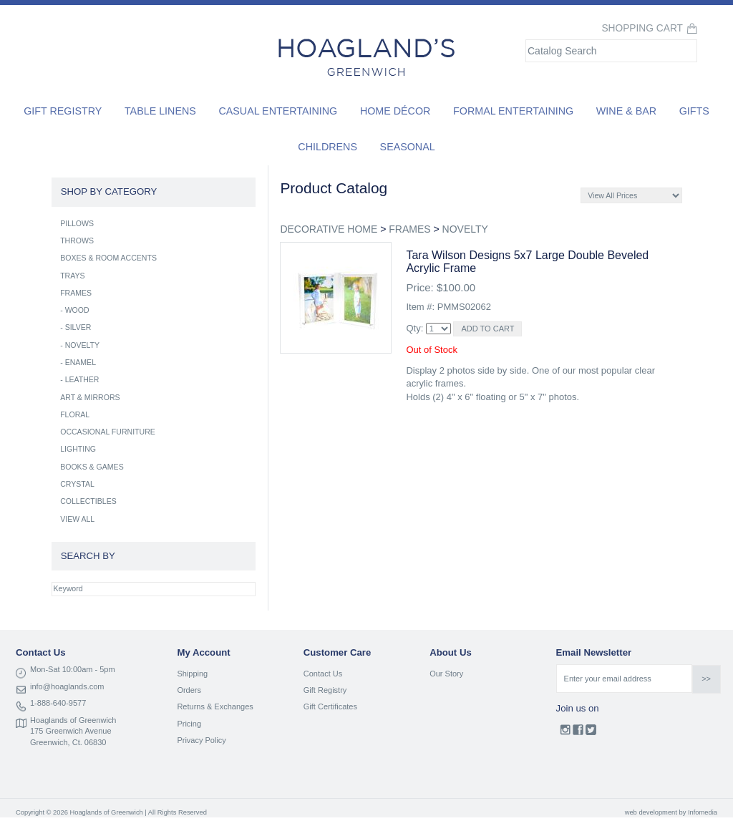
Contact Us (323, 673)
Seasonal (407, 146)
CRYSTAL (77, 484)
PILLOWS (77, 223)
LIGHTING (78, 448)
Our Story (446, 673)
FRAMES (409, 229)
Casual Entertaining (277, 111)
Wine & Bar (626, 111)
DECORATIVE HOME (328, 229)
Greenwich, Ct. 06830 (68, 742)
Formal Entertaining (513, 111)
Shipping (192, 673)
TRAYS (72, 275)
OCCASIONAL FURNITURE (107, 431)
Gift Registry (63, 111)
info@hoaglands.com (67, 686)
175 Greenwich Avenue (71, 731)
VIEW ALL (77, 519)
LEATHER (82, 379)
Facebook (578, 733)
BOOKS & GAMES (92, 466)
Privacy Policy (201, 740)
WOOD (77, 310)
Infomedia (702, 812)
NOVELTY (465, 229)
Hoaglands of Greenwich (73, 720)
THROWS (77, 240)
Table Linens (160, 111)
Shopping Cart (642, 28)
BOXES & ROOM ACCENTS (108, 257)
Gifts (694, 111)
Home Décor (395, 111)
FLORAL (74, 414)
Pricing (189, 723)
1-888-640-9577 (58, 703)
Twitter (591, 733)
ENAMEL (80, 362)
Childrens (327, 146)
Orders (189, 690)
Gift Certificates (330, 706)
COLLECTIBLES (88, 501)
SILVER (78, 327)
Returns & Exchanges (215, 706)
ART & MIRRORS (90, 397)
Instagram (565, 733)
